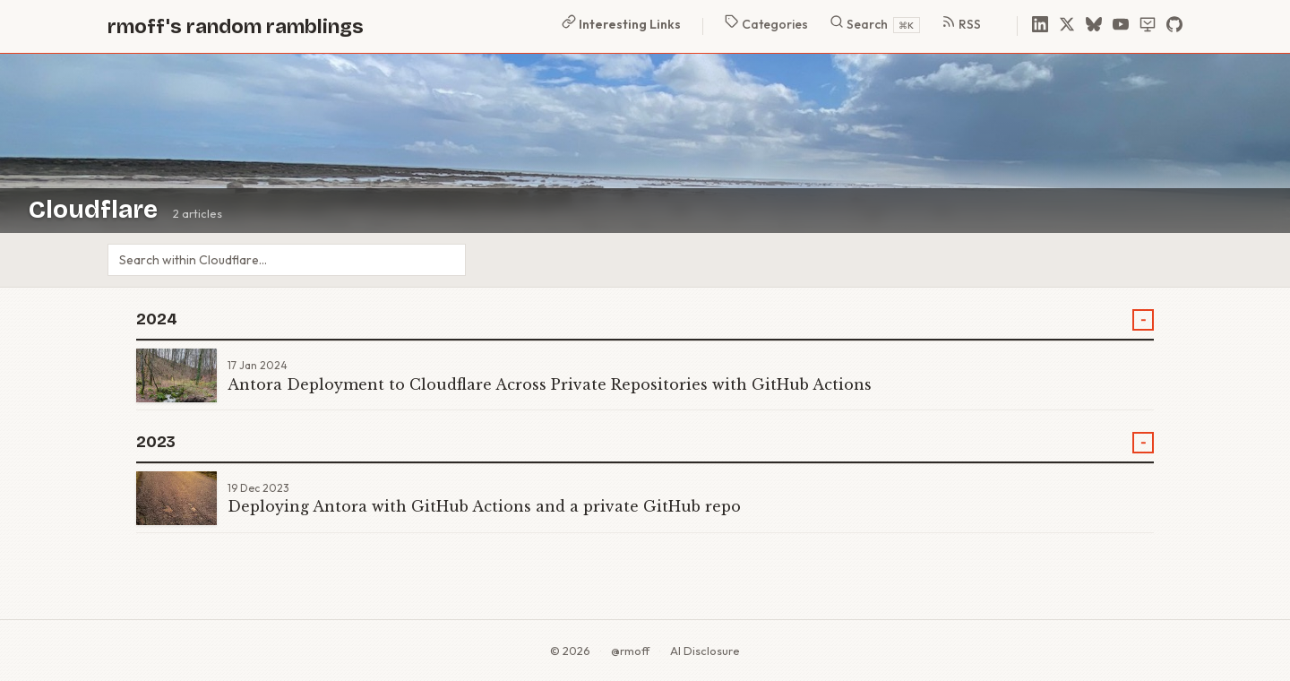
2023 (156, 442)
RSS (961, 23)
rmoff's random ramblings (236, 26)
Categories (766, 23)
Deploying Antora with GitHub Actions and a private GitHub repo (484, 506)
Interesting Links (621, 23)
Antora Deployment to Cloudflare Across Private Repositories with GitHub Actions (550, 384)
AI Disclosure (705, 650)
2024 (156, 319)
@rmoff (630, 650)
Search (875, 23)
